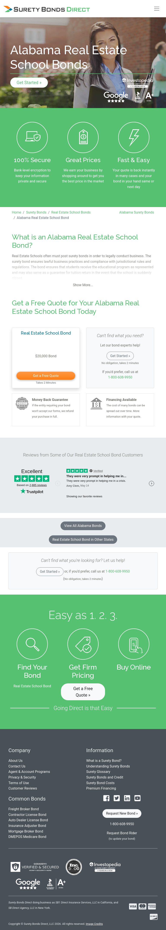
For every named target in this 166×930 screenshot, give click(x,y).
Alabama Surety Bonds (136, 212)
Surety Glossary (98, 772)
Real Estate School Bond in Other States (83, 540)
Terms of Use (18, 783)
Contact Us (17, 766)
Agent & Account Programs (29, 772)
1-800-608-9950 (120, 377)
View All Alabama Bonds (83, 526)
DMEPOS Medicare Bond (27, 837)
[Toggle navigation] (157, 9)
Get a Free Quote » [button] (83, 692)
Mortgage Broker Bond (25, 831)
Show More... (83, 285)
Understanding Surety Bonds (108, 766)
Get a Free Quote (46, 376)
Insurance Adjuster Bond (27, 826)
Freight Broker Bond (23, 809)
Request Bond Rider (122, 833)
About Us (15, 761)
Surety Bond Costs (100, 783)
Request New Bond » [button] (122, 813)
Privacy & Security (22, 777)
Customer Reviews (22, 788)
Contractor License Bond (27, 815)
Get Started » (29, 82)
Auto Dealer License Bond (28, 820)
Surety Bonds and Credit (104, 777)
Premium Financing (101, 788)
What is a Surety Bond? (103, 761)
